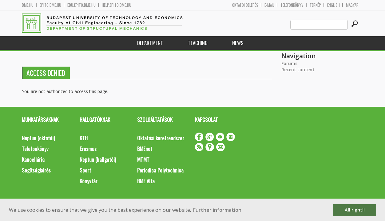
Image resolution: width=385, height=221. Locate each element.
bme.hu (28, 5)
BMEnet (144, 149)
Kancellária (33, 159)
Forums (289, 63)
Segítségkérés (36, 170)
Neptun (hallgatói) (98, 159)
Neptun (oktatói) (38, 138)
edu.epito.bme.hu (81, 5)
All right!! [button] (355, 210)
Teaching (198, 43)
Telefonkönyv (292, 5)
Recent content (298, 69)
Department (150, 43)
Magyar (352, 5)
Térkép (315, 5)
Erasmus (88, 149)
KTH (84, 138)
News (238, 43)
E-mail (269, 5)
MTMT (143, 159)
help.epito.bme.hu (116, 5)
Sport (85, 170)
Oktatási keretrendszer (160, 138)
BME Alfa (146, 181)
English (333, 5)
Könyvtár (88, 181)
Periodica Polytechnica (160, 170)
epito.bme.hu (50, 5)
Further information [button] (217, 210)
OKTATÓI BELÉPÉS (245, 5)
